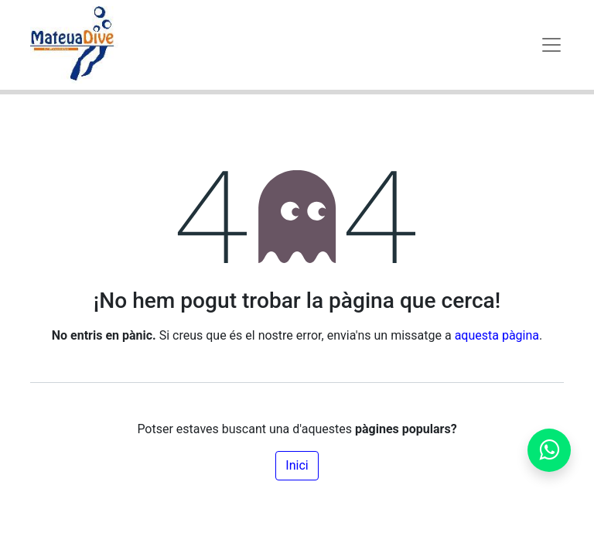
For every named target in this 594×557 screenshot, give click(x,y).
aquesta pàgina (497, 335)
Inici (296, 465)
